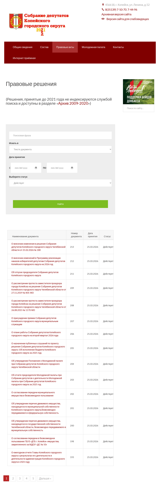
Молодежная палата (93, 47)
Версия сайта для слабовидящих (128, 19)
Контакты (118, 47)
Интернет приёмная (24, 57)
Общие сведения (22, 47)
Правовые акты (65, 47)
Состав (44, 47)
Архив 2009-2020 (73, 103)
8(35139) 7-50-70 (115, 9)
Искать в (13, 143)
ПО (44, 167)
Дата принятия (17, 157)
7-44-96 (132, 9)
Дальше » (45, 478)
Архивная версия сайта (116, 14)
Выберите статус (18, 176)
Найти (60, 204)
